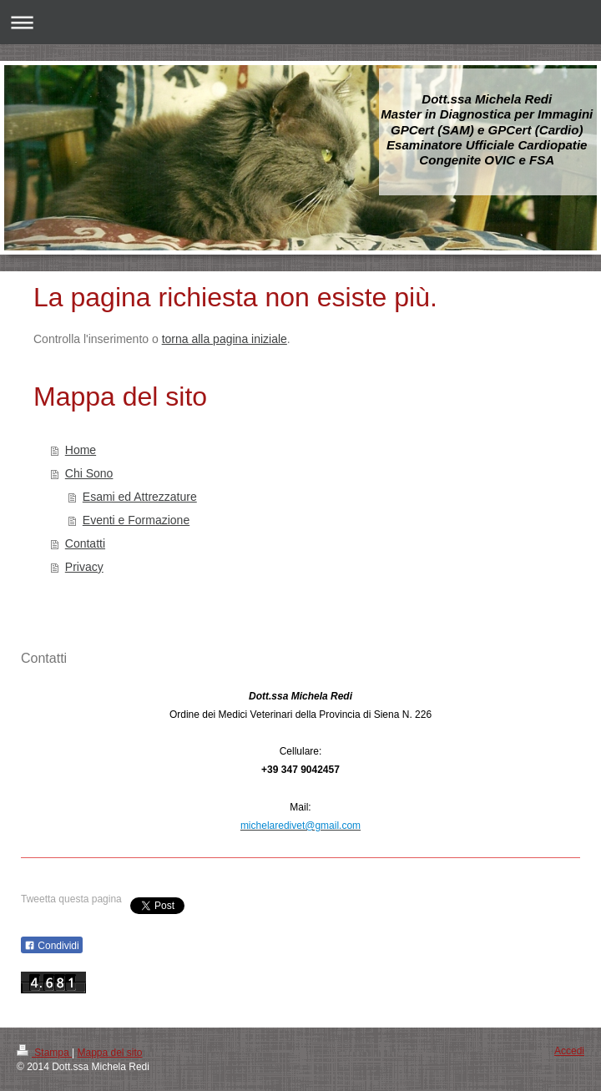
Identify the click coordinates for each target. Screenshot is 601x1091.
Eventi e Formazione (136, 520)
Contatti (85, 543)
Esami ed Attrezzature (140, 496)
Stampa (44, 1052)
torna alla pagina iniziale (224, 339)
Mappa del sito (110, 1052)
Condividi (51, 946)
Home (80, 450)
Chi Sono (89, 473)
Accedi (569, 1051)
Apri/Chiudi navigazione (300, 22)
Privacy (84, 566)
